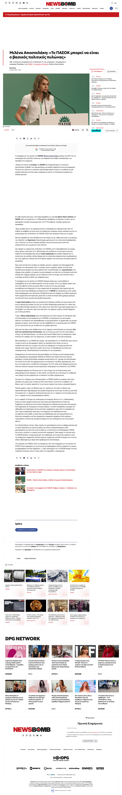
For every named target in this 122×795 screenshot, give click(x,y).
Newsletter (28, 549)
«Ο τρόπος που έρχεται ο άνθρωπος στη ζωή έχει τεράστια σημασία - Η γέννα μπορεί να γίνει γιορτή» (36, 699)
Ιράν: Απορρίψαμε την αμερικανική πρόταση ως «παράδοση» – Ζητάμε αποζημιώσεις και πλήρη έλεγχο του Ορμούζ (103, 97)
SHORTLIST (95, 8)
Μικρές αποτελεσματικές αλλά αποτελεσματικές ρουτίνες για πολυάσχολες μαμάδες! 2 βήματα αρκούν (61, 698)
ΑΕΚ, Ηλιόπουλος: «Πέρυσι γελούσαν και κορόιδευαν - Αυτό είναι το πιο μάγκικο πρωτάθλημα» (102, 114)
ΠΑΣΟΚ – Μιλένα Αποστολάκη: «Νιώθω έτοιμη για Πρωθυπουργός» (50, 480)
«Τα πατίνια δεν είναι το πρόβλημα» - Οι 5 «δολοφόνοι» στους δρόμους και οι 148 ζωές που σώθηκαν (106, 699)
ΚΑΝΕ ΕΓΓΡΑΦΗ (90, 741)
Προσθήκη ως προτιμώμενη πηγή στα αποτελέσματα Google (45, 149)
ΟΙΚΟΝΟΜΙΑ (46, 8)
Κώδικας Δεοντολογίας (55, 749)
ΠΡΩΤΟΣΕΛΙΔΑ (86, 8)
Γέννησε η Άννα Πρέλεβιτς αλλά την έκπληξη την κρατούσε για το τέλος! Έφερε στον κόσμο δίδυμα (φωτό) (60, 665)
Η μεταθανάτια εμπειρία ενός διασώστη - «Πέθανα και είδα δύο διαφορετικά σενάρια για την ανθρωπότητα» (56, 617)
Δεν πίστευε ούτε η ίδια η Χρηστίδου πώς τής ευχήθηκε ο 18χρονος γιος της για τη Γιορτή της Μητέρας (83, 699)
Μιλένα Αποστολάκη (51, 156)
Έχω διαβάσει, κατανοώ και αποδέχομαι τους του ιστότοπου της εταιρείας (90, 732)
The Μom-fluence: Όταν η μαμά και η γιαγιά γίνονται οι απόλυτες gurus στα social (107, 664)
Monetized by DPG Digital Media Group (66, 774)
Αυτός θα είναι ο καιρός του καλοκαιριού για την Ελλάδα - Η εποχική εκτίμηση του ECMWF (78, 587)
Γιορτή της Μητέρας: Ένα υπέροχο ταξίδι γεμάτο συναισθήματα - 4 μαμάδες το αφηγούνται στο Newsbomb (14, 665)
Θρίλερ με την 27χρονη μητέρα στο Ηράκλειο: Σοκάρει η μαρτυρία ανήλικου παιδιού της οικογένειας (35, 587)
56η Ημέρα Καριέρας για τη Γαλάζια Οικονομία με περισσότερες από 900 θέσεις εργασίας (103, 80)
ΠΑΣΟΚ (18, 558)
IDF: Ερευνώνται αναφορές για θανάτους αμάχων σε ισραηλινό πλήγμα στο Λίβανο (103, 123)
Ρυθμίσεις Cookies (68, 749)
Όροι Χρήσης (31, 749)
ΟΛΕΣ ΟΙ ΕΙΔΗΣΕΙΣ (23, 8)
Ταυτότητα (22, 749)
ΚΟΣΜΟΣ (58, 8)
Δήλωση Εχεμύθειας (42, 749)
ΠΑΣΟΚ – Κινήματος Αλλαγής (37, 64)
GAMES (102, 8)
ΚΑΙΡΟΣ (79, 8)
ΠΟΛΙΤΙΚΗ (38, 8)
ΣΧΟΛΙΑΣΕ (75, 130)
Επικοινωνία (91, 749)
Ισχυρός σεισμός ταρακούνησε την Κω (35, 15)
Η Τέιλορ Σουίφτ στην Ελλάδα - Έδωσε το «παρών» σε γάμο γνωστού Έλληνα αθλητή (84, 664)
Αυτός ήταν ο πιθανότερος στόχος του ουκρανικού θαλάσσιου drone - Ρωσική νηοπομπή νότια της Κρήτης (12, 617)
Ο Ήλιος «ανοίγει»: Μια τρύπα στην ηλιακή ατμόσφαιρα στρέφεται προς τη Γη (35, 616)
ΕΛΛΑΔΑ (31, 8)
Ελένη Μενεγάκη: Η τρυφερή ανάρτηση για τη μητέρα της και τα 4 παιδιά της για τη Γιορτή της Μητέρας (14, 699)
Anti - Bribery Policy (80, 749)
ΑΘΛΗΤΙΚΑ (64, 8)
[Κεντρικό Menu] (116, 8)
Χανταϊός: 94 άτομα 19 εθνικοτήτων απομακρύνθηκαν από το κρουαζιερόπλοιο (103, 106)
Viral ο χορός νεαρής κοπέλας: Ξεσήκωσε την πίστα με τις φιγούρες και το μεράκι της (78, 616)
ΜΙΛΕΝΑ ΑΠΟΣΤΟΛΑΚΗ (30, 558)
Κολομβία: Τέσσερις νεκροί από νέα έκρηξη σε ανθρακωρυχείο (103, 89)
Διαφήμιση (99, 749)
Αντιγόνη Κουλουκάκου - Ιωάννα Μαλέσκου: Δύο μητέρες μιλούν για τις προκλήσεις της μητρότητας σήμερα (36, 665)
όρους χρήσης (93, 732)
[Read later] (87, 130)
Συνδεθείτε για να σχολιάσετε (26, 530)
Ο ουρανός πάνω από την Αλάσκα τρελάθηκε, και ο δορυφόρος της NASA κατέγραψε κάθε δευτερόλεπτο (55, 588)
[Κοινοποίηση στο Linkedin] (31, 138)
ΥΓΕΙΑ (52, 8)
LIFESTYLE (72, 8)
